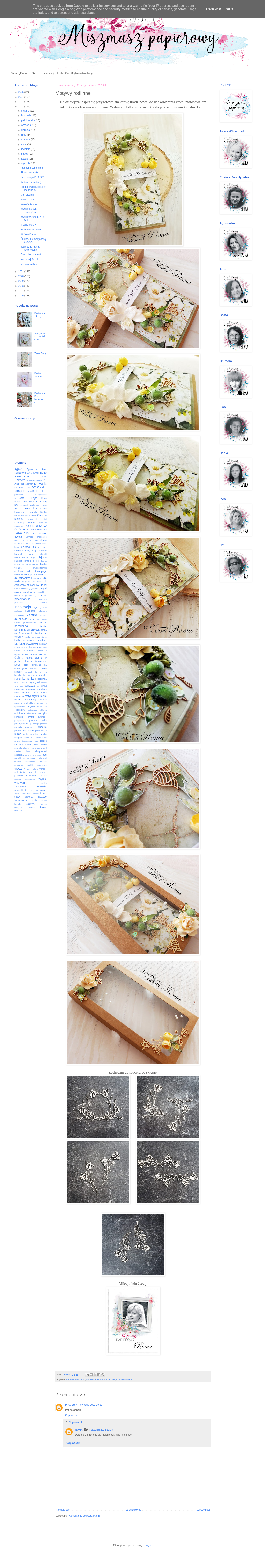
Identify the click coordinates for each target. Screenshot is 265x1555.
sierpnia (25, 130)
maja (24, 144)
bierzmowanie (21, 557)
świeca (44, 804)
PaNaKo (19, 533)
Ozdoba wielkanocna (36, 529)
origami (31, 706)
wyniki (43, 779)
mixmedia (19, 696)
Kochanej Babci (37, 519)
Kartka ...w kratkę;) (31, 182)
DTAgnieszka (41, 495)
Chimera (19, 480)
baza (31, 554)
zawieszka (41, 786)
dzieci (43, 585)
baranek (18, 554)
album (43, 540)
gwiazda (43, 599)
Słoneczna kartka (30, 172)
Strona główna (19, 73)
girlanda (28, 595)
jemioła (44, 607)
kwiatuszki (29, 685)
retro (36, 741)
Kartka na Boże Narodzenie (40, 398)
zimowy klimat (26, 793)
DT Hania (40, 483)
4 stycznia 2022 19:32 (90, 1404)
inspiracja (22, 607)
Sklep (35, 73)
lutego (25, 158)
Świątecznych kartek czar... (40, 336)
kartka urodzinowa (106, 1379)
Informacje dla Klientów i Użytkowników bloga (68, 73)
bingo (33, 557)
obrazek (24, 703)
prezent (43, 724)
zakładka (43, 783)
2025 (21, 92)
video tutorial (33, 769)
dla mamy (38, 578)
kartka (32, 615)
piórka (44, 720)
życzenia (18, 811)
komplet (18, 672)
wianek (32, 772)
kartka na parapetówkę (36, 637)
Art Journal (33, 473)
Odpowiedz (71, 1415)
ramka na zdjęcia (31, 734)
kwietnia (26, 149)
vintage (43, 769)
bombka (27, 560)
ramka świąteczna (23, 741)
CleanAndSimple (34, 480)
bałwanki (43, 554)
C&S (44, 476)
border (36, 560)
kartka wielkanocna (24, 650)
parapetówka (20, 720)
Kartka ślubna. (38, 375)
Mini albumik (27, 194)
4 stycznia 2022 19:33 (101, 1429)
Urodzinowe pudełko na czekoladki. (33, 188)
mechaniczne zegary (24, 689)
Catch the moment (31, 254)
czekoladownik (22, 571)
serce (44, 744)
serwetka (18, 748)
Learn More (213, 9)
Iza (35, 508)
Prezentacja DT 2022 (32, 177)
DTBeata (19, 498)
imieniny (42, 602)
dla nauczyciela (35, 581)
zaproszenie (20, 786)
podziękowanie (21, 723)
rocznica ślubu (22, 744)
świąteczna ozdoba (24, 807)
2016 (21, 295)
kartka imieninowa (37, 619)
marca (25, 153)
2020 (21, 276)
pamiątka (42, 713)
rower (36, 744)
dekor (17, 574)
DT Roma (91, 1379)
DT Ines (18, 487)
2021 (21, 271)
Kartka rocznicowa (31, 229)
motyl (28, 696)
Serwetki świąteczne (36, 537)
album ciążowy (21, 543)
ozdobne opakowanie (25, 713)
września (26, 125)
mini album (41, 689)
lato (37, 686)
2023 (21, 101)
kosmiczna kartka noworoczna (30, 248)
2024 (21, 97)
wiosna (44, 776)
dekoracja (26, 574)
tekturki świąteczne (24, 762)
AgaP (18, 469)
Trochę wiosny (28, 224)
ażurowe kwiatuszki (75, 1379)
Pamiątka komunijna (32, 167)
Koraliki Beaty (34, 525)
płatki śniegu (41, 731)
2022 (21, 106)
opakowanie (19, 706)
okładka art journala (38, 703)
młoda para (21, 699)
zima (16, 793)
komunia (28, 678)
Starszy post (203, 1509)
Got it (229, 9)
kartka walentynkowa (36, 647)
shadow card (41, 748)
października (28, 120)
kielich (44, 668)
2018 (21, 285)
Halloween (34, 505)
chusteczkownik (40, 568)
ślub (34, 800)
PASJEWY (71, 1404)
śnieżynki (30, 804)
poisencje (34, 724)
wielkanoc (31, 775)
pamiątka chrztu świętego (30, 717)
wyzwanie (20, 782)
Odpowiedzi (75, 1422)
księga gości (34, 682)
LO (45, 525)
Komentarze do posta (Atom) (84, 1515)
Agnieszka (32, 469)
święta (43, 807)
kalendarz (30, 611)
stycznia (26, 163)
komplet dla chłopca (36, 672)
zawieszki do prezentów (26, 790)
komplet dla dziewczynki (25, 675)
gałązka (34, 588)
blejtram (42, 557)
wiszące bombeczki (24, 779)
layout (44, 686)
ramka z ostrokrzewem (35, 738)
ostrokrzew (19, 710)
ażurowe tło (28, 547)
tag (45, 754)
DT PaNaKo (29, 491)
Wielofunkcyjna (29, 204)
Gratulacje (24, 505)
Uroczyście (19, 540)
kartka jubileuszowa (25, 622)
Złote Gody (40, 353)
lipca (24, 134)
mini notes (40, 692)
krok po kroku (20, 682)
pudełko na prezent (24, 730)
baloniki (43, 550)
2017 (21, 290)
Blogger (147, 1545)
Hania (44, 505)
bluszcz (18, 560)
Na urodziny (27, 199)
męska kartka (39, 696)
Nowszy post (63, 1509)
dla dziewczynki (23, 578)
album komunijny (35, 543)
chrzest (18, 567)
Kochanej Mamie (24, 522)
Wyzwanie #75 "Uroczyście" (29, 210)
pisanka (33, 720)
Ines (27, 508)
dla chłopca (40, 574)
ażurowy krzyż (29, 550)
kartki (17, 664)
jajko (36, 607)
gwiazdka (18, 603)
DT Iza (27, 488)
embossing (25, 588)
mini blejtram (22, 692)
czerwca (26, 139)
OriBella (19, 529)
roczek (43, 741)
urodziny (19, 768)
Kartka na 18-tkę (39, 315)
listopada (26, 115)
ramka (17, 734)
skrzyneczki (41, 751)
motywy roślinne (124, 1379)
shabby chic (28, 748)
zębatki (36, 793)
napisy (32, 699)
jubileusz (18, 611)
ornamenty (42, 706)
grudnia (25, 110)
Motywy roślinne (29, 264)
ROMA (79, 1429)
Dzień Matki (28, 501)
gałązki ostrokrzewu (24, 592)
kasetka (33, 668)
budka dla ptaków (22, 564)
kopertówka (41, 679)
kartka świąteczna (36, 661)
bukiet (35, 564)
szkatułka (19, 755)
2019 (21, 281)
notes (17, 703)
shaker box (22, 751)
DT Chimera (27, 484)
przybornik (29, 727)
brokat (44, 561)
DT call (39, 491)
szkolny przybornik (33, 755)
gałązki (43, 588)
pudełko (42, 727)
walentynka (19, 772)
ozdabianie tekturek (37, 710)
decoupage (41, 571)
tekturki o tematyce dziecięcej (30, 758)
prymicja (18, 727)
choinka (43, 564)
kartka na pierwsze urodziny (30, 640)
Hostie (17, 508)
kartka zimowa (29, 654)
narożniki (42, 699)
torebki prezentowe (37, 765)
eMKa (17, 588)
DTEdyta (32, 498)
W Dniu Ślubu (28, 234)
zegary (43, 790)
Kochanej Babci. (29, 259)
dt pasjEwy (33, 585)
